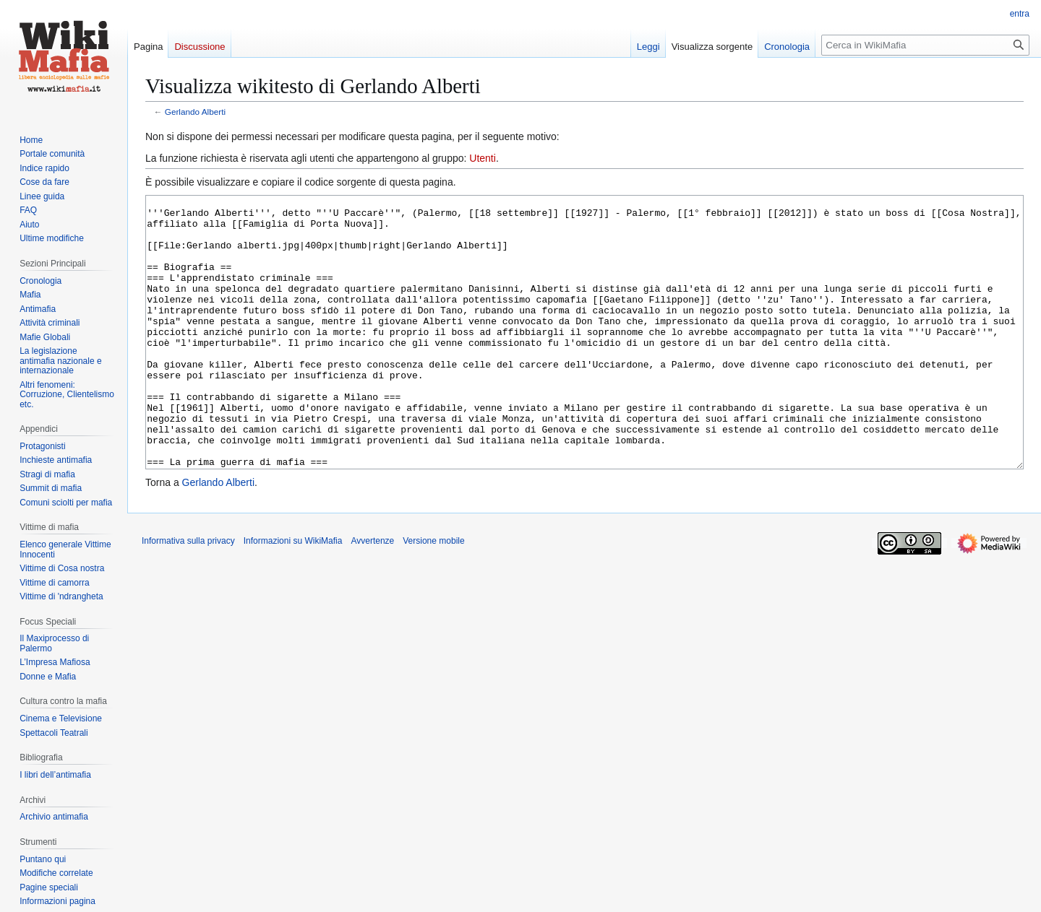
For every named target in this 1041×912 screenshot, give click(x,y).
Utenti (482, 158)
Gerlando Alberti (195, 111)
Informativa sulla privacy (188, 595)
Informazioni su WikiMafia (293, 595)
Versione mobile (433, 595)
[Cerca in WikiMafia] (925, 45)
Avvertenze (372, 595)
